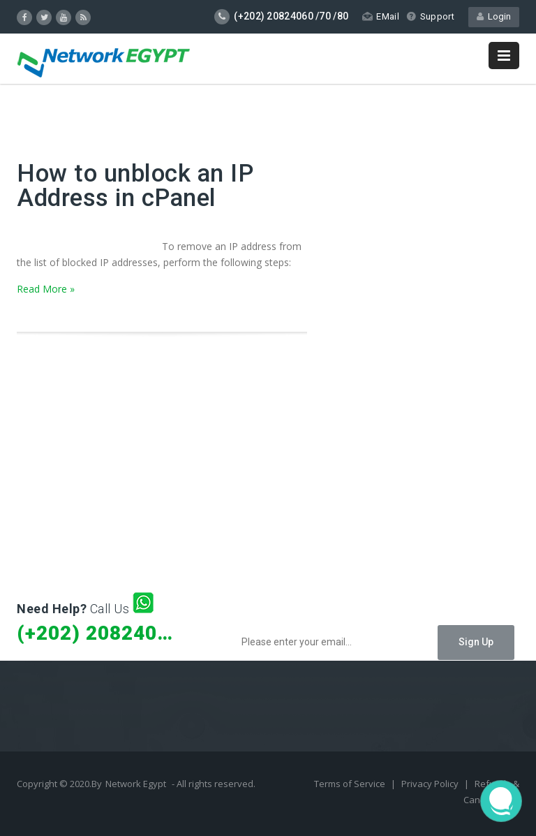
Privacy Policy (431, 783)
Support (430, 16)
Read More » (46, 288)
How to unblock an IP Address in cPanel (135, 185)
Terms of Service (350, 783)
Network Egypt (135, 783)
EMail (380, 16)
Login (494, 16)
